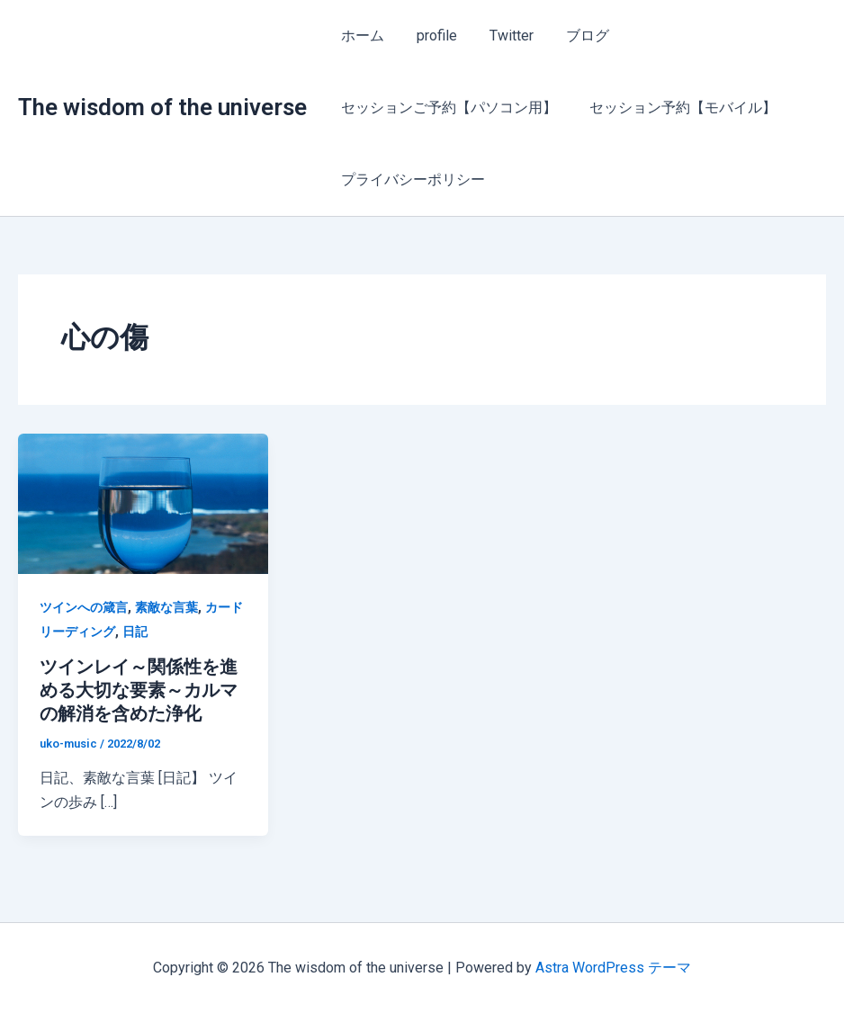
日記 (135, 631)
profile (431, 35)
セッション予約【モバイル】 (677, 107)
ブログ (575, 35)
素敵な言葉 (166, 607)
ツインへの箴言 (84, 607)
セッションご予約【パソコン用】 (447, 107)
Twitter (502, 35)
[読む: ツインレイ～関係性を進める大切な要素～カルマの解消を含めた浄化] (143, 502)
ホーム (360, 35)
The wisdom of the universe (162, 107)
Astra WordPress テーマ (613, 967)
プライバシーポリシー (411, 179)
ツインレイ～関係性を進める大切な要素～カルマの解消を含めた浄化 (139, 690)
